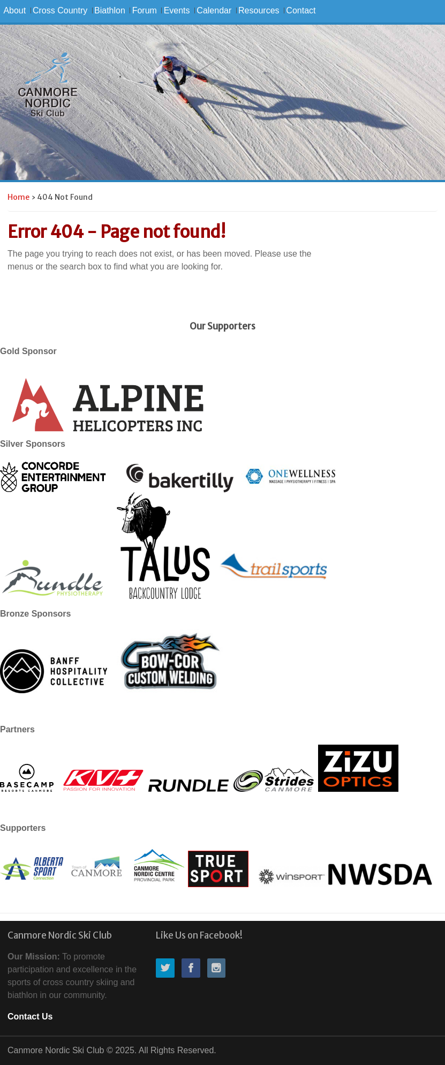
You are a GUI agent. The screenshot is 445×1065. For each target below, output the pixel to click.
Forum (144, 10)
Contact (300, 10)
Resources (258, 10)
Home (18, 197)
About (14, 10)
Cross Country (60, 10)
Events (177, 10)
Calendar (214, 10)
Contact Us (29, 1016)
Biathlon (109, 10)
